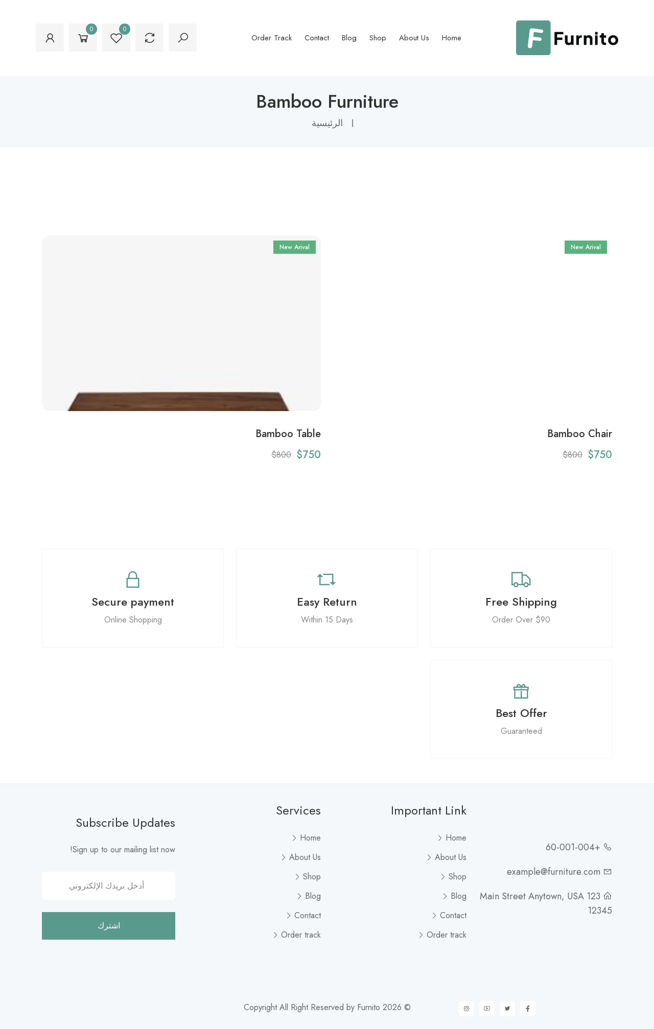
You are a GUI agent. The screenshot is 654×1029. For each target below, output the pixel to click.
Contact (317, 37)
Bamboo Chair (579, 433)
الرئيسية (327, 123)
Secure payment (132, 601)
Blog (349, 37)
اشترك (109, 925)
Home (451, 37)
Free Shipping (521, 601)
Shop (377, 37)
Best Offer (521, 713)
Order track (271, 37)
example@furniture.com (553, 871)
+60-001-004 (573, 847)
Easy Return (327, 601)
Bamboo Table (288, 433)
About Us (414, 37)
